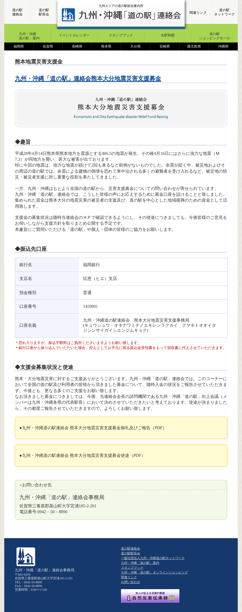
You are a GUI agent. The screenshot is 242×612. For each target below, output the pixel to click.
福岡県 (19, 46)
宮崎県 (164, 46)
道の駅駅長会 (44, 12)
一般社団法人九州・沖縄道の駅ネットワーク (153, 558)
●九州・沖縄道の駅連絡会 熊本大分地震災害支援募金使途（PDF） (82, 455)
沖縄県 (223, 46)
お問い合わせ (130, 582)
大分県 (135, 46)
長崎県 (77, 46)
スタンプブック (121, 35)
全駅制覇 (168, 35)
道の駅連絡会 (17, 12)
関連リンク (198, 13)
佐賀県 (48, 46)
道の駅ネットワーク (224, 12)
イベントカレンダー (74, 35)
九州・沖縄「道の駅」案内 (27, 36)
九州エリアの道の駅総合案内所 (121, 6)
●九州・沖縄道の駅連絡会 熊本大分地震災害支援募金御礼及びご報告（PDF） (93, 428)
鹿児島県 (194, 46)
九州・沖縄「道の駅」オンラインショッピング (154, 572)
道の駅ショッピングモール (214, 36)
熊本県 (106, 46)
